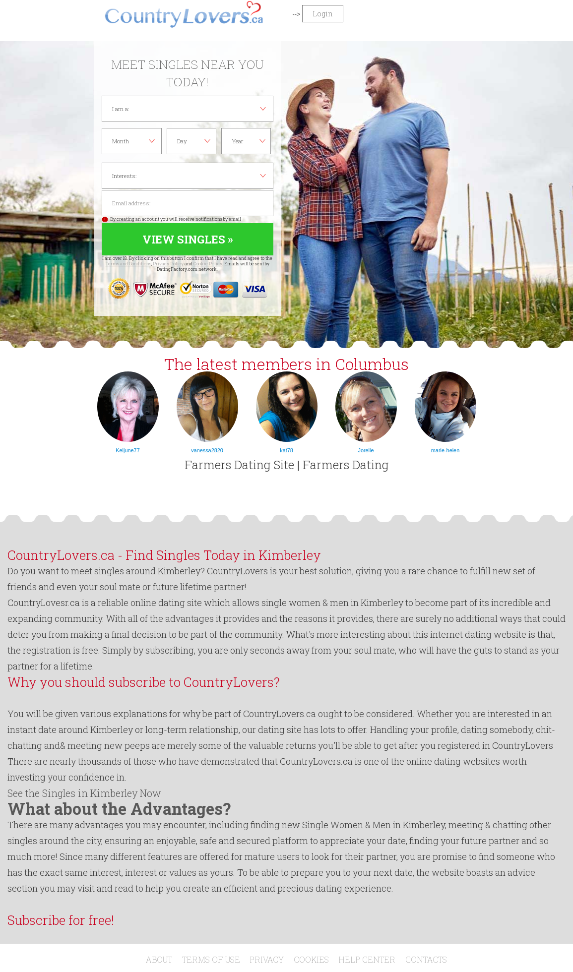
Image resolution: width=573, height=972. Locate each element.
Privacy (267, 959)
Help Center (366, 959)
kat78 (286, 450)
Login (323, 13)
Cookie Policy (207, 263)
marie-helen (445, 450)
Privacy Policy (168, 263)
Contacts (426, 959)
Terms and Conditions (128, 263)
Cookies (311, 959)
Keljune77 (127, 450)
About (159, 959)
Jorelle (366, 450)
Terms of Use (211, 959)
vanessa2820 (207, 450)
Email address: (187, 203)
